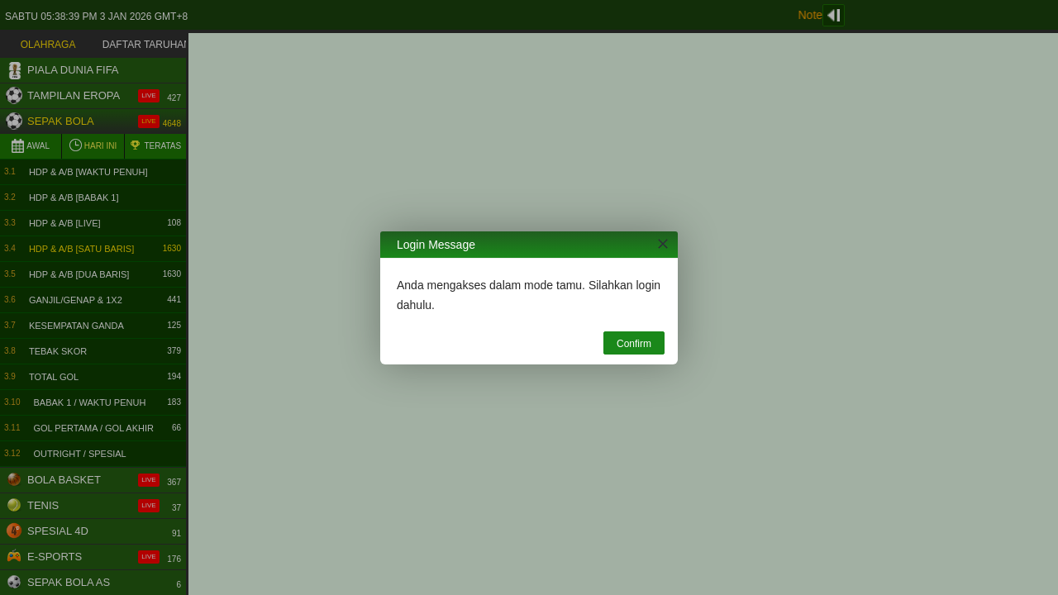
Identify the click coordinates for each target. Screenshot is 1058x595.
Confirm (634, 344)
